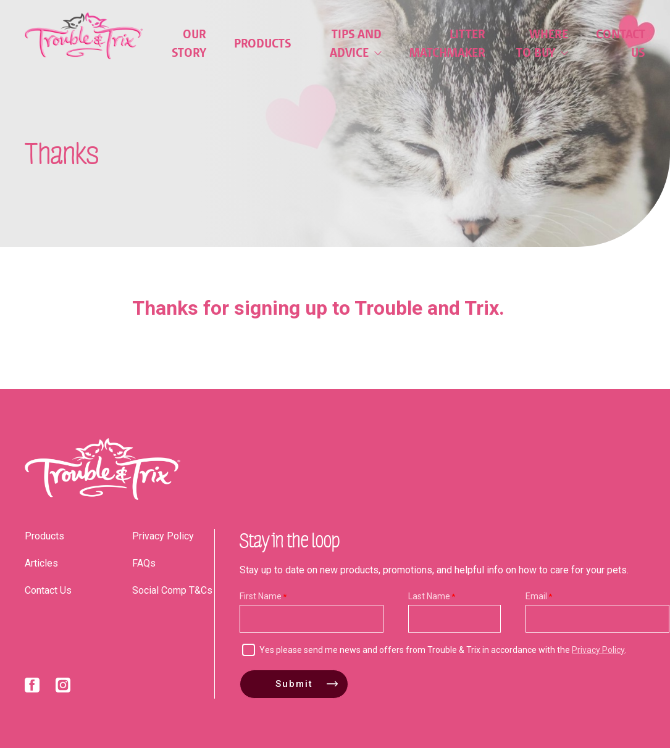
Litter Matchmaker (447, 43)
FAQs (144, 563)
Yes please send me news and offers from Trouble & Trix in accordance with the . (443, 650)
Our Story (189, 43)
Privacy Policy (163, 536)
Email (536, 596)
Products (262, 43)
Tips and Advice (356, 43)
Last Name (429, 596)
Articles (41, 563)
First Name (261, 596)
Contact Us (620, 43)
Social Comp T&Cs (172, 590)
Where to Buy (542, 43)
